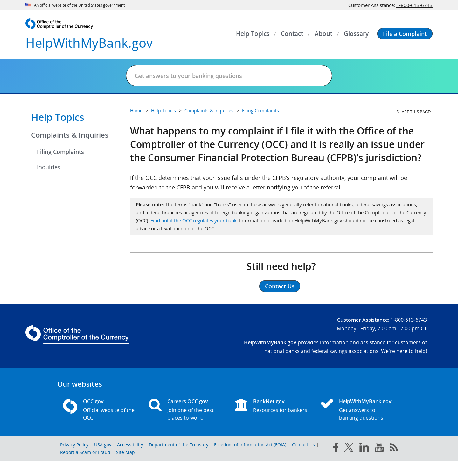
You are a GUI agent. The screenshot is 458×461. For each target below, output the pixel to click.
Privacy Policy (74, 445)
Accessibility (130, 445)
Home (136, 110)
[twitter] (349, 449)
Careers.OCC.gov (187, 401)
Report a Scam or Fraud (85, 452)
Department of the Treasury (178, 445)
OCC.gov (93, 401)
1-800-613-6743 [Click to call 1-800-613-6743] (414, 5)
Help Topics (57, 117)
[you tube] (379, 449)
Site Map (125, 452)
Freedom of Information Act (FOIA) (250, 445)
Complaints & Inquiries (69, 135)
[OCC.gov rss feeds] (394, 448)
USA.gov (102, 445)
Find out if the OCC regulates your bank (193, 220)
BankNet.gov (269, 401)
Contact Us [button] (280, 286)
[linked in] (364, 448)
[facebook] (335, 449)
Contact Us (303, 445)
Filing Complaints (60, 151)
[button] (405, 33)
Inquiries (48, 167)
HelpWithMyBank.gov (365, 401)
